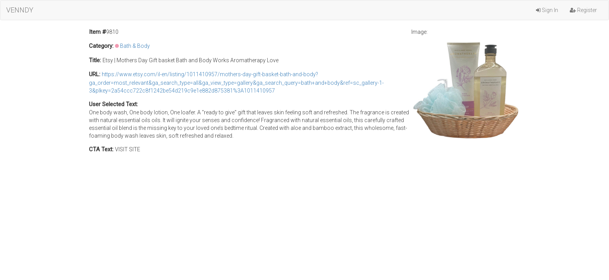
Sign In (547, 10)
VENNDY (19, 10)
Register (583, 10)
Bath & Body (135, 46)
